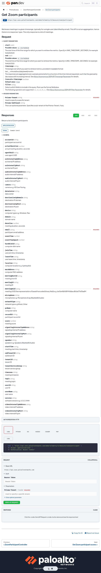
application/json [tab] (8, 125)
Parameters (10, 486)
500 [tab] (96, 115)
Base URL (9, 466)
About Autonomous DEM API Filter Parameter (66, 90)
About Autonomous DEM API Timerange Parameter (52, 77)
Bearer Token (9, 477)
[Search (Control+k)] (89, 3)
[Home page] (4, 9)
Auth (7, 474)
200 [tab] (76, 115)
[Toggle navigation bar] (3, 3)
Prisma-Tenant (10, 490)
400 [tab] (82, 115)
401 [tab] (89, 115)
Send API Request (11, 502)
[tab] (5, 130)
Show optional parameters (12, 497)
